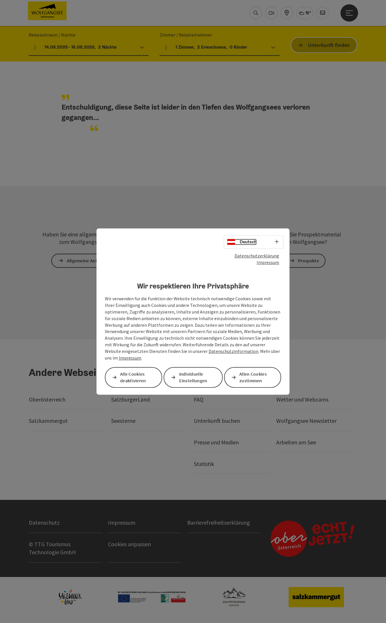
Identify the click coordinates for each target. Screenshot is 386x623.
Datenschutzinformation (233, 351)
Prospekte (308, 260)
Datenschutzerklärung (256, 256)
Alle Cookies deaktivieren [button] (133, 377)
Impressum (268, 262)
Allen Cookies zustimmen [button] (253, 377)
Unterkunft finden (329, 45)
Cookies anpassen (129, 544)
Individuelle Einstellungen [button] (193, 377)
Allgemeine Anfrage (86, 260)
